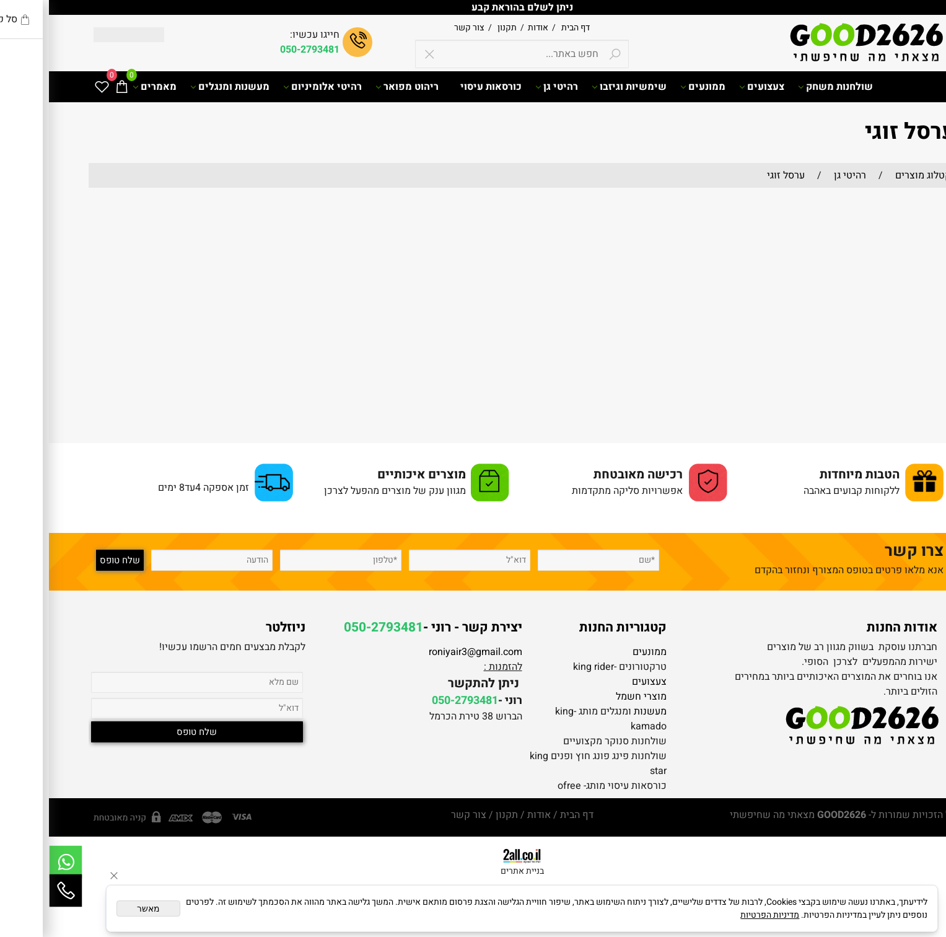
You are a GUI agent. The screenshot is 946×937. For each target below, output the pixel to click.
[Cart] (72, 86)
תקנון (457, 27)
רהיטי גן (507, 86)
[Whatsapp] (17, 862)
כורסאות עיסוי (442, 86)
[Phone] (17, 891)
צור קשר (420, 27)
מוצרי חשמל (592, 696)
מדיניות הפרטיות (720, 915)
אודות (487, 27)
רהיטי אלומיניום (273, 86)
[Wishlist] (52, 86)
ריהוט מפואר (358, 86)
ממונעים (654, 86)
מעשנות (601, 711)
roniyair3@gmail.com (426, 651)
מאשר (99, 908)
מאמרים (106, 86)
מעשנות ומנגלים (181, 86)
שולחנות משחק (786, 86)
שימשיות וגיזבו (580, 86)
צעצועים (712, 86)
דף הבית (525, 27)
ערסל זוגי (861, 131)
